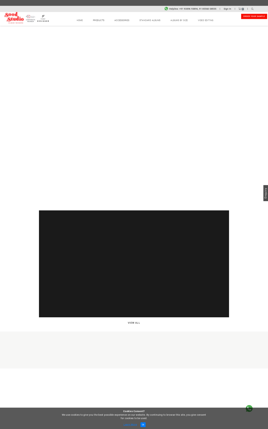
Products (110, 19)
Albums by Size (167, 19)
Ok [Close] (143, 424)
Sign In (227, 8)
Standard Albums (146, 19)
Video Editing (186, 19)
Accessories (126, 19)
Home (99, 19)
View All (134, 323)
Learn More (130, 424)
